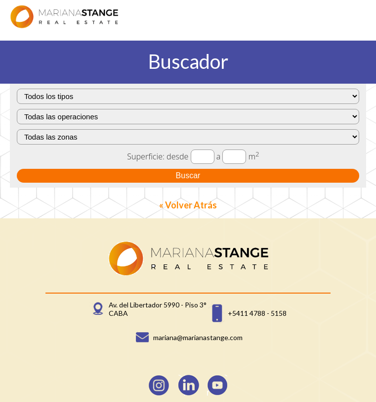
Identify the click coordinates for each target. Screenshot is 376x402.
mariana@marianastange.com (198, 337)
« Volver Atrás (188, 205)
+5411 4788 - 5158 (257, 313)
